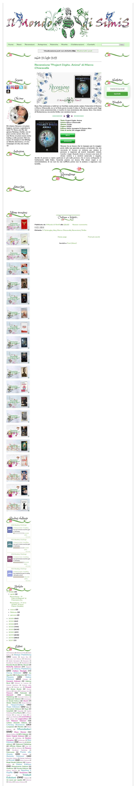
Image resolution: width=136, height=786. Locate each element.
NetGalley (18, 738)
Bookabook (25, 663)
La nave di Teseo (20, 715)
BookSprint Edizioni (12, 663)
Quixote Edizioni (15, 756)
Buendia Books (11, 665)
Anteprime (42, 44)
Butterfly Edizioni (13, 667)
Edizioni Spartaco (12, 685)
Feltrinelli (23, 693)
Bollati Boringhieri (14, 661)
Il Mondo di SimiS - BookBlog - (21, 528)
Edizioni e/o (18, 687)
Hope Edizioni (13, 707)
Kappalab (20, 711)
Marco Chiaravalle (64, 230)
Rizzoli (11, 760)
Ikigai (26, 709)
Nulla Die (21, 742)
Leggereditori (23, 719)
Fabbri (16, 691)
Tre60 (8, 775)
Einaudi (28, 687)
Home (10, 44)
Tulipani (26, 778)
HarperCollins (17, 705)
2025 (11, 618)
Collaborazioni (77, 44)
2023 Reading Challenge (19, 569)
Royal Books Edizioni (14, 762)
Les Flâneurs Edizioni (16, 721)
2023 (11, 624)
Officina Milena (15, 746)
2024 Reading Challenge (19, 554)
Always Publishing (22, 655)
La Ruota (18, 713)
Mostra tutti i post (84, 51)
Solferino (9, 768)
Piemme (28, 748)
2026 (11, 592)
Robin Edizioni (24, 760)
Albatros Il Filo (21, 652)
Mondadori (24, 729)
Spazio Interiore (11, 770)
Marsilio (21, 726)
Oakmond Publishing (23, 744)
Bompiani (26, 661)
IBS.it (68, 135)
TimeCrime (23, 772)
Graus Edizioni (26, 703)
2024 (11, 621)
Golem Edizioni (12, 703)
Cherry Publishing (22, 669)
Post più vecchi (94, 237)
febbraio (13, 612)
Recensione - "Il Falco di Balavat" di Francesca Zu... (18, 598)
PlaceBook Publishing (19, 750)
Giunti (25, 701)
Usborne (28, 780)
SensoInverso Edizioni (20, 766)
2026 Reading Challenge (19, 525)
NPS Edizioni (23, 734)
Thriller (83, 230)
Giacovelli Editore (23, 697)
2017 (11, 640)
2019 (11, 635)
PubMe (25, 754)
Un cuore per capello (14, 780)
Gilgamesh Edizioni (13, 699)
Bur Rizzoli (24, 665)
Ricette (64, 44)
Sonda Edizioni (22, 768)
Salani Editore (23, 764)
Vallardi (10, 782)
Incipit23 (9, 711)
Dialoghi (25, 679)
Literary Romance (15, 725)
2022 (11, 627)
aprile (12, 594)
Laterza (12, 719)
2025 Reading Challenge (19, 539)
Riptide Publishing (25, 758)
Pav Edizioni (18, 748)
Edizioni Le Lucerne (21, 683)
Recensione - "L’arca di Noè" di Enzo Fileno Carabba (18, 604)
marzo (13, 609)
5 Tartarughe (47, 230)
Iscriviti (117, 94)
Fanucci (9, 693)
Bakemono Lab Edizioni (13, 659)
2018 (11, 638)
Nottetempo (21, 740)
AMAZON (68, 141)
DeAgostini (20, 675)
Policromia (10, 752)
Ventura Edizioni (20, 782)
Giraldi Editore (14, 701)
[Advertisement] (19, 62)
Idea (54, 230)
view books (28, 536)
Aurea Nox (24, 657)
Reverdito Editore (11, 758)
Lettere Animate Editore (16, 722)
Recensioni (29, 44)
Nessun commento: (79, 224)
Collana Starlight (19, 671)
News (19, 44)
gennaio (13, 615)
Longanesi (10, 726)
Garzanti (9, 695)
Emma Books (16, 689)
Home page (62, 237)
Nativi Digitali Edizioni (15, 736)
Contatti (91, 44)
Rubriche (54, 44)
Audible (14, 657)
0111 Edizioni (10, 652)
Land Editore (26, 717)
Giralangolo (27, 699)
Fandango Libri (24, 691)
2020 (12, 632)
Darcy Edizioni (13, 673)
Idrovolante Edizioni (13, 709)
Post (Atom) (72, 243)
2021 (11, 629)
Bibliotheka (28, 659)
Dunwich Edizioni (13, 681)
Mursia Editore (11, 734)
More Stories (20, 732)
